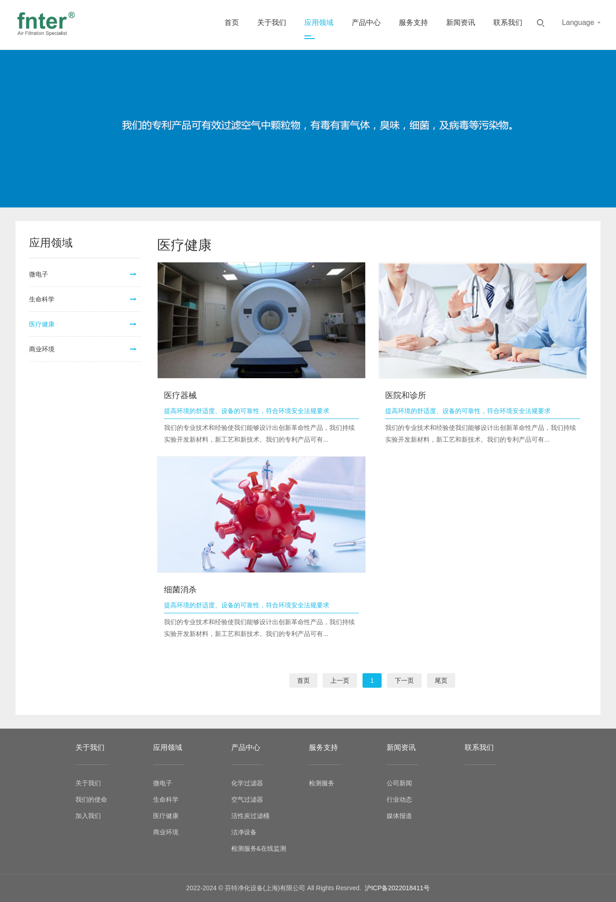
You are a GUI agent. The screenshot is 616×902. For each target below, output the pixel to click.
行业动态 (399, 799)
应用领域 (318, 22)
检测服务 (321, 783)
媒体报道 (399, 815)
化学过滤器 (247, 783)
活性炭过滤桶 (250, 815)
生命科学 (42, 299)
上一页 (339, 680)
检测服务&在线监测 (258, 848)
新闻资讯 (460, 22)
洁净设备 (244, 832)
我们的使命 (91, 799)
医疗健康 (42, 324)
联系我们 (507, 22)
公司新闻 (399, 783)
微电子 (38, 274)
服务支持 (413, 22)
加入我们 (88, 815)
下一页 (404, 680)
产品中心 (366, 22)
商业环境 (42, 349)
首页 (231, 22)
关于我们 (271, 22)
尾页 (441, 680)
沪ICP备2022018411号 (397, 888)
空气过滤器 (247, 799)
